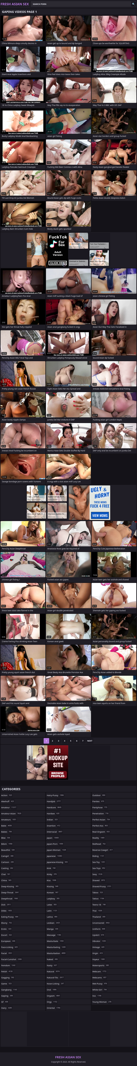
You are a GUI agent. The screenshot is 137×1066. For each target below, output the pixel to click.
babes (6, 832)
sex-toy (99, 862)
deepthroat (10, 898)
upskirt (98, 935)
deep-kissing (10, 886)
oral (52, 990)
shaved (99, 880)
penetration (100, 813)
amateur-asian (11, 813)
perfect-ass (100, 826)
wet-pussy (100, 984)
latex (52, 905)
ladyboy (53, 898)
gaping (7, 996)
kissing (53, 886)
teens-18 (99, 905)
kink (51, 868)
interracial (55, 832)
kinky (52, 874)
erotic (6, 929)
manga (53, 929)
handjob (54, 801)
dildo (6, 911)
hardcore (54, 807)
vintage (98, 947)
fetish (7, 971)
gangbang (9, 990)
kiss (52, 880)
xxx (97, 996)
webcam (99, 971)
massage (54, 935)
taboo (97, 892)
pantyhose (100, 807)
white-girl (99, 990)
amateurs (9, 819)
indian (52, 819)
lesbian (53, 923)
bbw (6, 838)
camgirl (7, 856)
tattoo (98, 898)
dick (6, 905)
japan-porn (55, 844)
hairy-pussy (55, 795)
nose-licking (55, 984)
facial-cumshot (11, 959)
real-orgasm (101, 832)
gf (5, 1002)
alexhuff (8, 801)
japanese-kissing (57, 862)
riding (98, 856)
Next (89, 740)
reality (98, 838)
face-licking (9, 947)
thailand (99, 917)
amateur (9, 807)
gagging (8, 977)
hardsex (53, 813)
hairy (7, 1008)
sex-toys (99, 868)
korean (53, 892)
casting (7, 868)
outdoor (99, 795)
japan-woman (57, 850)
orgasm (54, 996)
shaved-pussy (102, 886)
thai (97, 911)
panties (98, 801)
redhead (99, 844)
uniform (99, 929)
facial (7, 953)
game (6, 984)
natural (53, 971)
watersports (101, 965)
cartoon (7, 862)
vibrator (99, 941)
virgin (97, 953)
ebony (6, 923)
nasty (52, 965)
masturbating (56, 947)
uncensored (101, 923)
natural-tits (55, 977)
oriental (54, 1008)
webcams (99, 977)
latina (52, 917)
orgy (52, 1002)
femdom (8, 965)
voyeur (98, 959)
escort (6, 935)
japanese (55, 856)
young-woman (102, 1002)
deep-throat (10, 892)
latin (52, 911)
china (6, 880)
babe (6, 826)
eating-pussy (10, 917)
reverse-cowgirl (102, 850)
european (8, 941)
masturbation (56, 953)
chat (6, 874)
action (7, 795)
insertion (54, 826)
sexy (97, 874)
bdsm (7, 844)
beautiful (8, 850)
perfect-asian (101, 819)
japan (53, 838)
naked (52, 959)
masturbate (55, 941)
